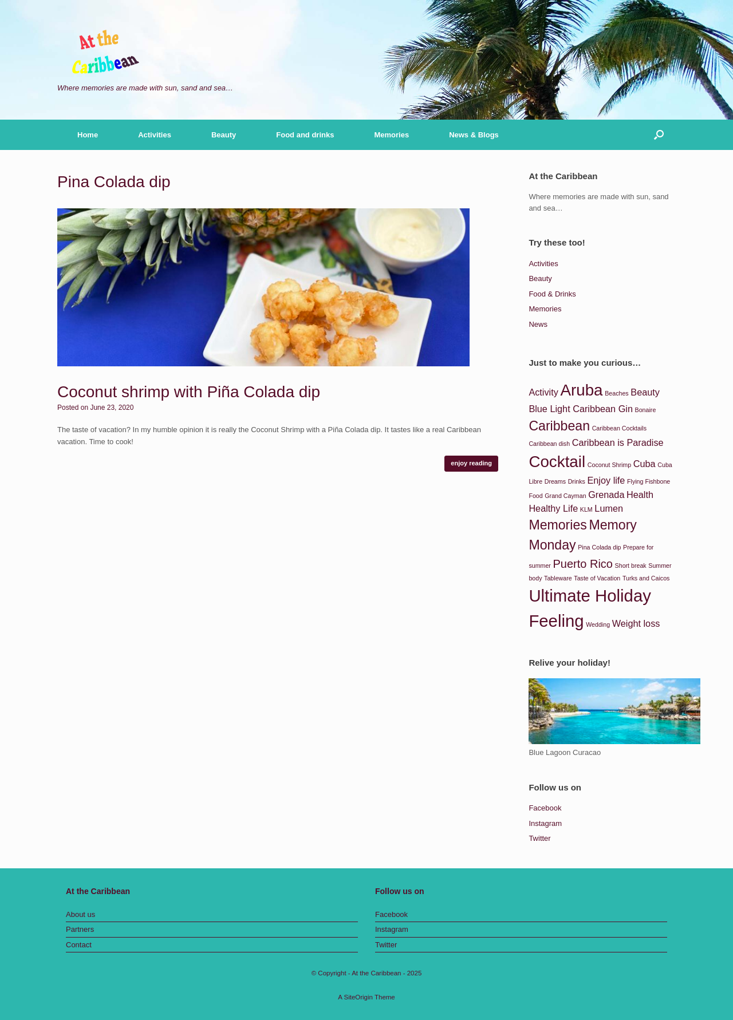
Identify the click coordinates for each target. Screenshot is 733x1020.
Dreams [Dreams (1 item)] (555, 481)
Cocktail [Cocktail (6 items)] (557, 462)
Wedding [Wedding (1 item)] (598, 624)
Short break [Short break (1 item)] (631, 565)
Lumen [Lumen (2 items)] (608, 508)
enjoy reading (471, 463)
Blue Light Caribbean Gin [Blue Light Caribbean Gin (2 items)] (581, 409)
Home (87, 135)
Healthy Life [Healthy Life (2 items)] (553, 508)
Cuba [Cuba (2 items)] (644, 463)
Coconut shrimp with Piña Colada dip (188, 392)
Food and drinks (305, 135)
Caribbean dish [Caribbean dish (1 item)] (549, 443)
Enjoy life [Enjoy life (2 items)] (606, 480)
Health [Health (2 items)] (639, 494)
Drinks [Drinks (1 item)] (576, 481)
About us (80, 914)
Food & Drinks (552, 294)
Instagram (545, 823)
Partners (80, 929)
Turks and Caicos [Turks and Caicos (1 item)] (646, 578)
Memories (391, 135)
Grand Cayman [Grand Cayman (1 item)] (565, 495)
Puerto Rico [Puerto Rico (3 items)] (583, 564)
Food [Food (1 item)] (535, 495)
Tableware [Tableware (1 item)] (558, 578)
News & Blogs (474, 135)
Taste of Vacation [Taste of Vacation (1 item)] (597, 578)
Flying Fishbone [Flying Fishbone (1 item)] (648, 481)
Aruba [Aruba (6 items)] (581, 390)
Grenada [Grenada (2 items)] (606, 494)
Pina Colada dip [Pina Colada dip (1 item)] (599, 547)
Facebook (545, 808)
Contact (79, 944)
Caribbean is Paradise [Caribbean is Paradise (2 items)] (618, 442)
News (538, 324)
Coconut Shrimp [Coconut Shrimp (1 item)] (609, 464)
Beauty (223, 135)
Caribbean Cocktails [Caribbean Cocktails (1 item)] (619, 428)
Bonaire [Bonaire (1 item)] (645, 409)
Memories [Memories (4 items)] (557, 524)
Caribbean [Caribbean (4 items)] (559, 425)
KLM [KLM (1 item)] (586, 509)
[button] (659, 135)
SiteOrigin (358, 997)
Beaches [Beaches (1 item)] (616, 393)
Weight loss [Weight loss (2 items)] (636, 623)
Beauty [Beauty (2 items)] (645, 392)
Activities (154, 135)
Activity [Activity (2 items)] (543, 392)
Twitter (539, 838)
